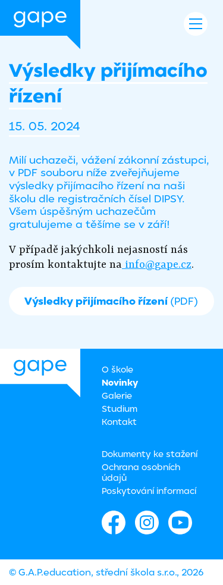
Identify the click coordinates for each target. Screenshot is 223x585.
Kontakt (119, 422)
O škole (117, 369)
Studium (119, 408)
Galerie (117, 395)
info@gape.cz (156, 264)
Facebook (113, 522)
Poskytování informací (149, 491)
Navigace (195, 23)
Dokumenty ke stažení (149, 454)
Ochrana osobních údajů (141, 472)
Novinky (120, 382)
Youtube (180, 522)
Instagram (147, 522)
